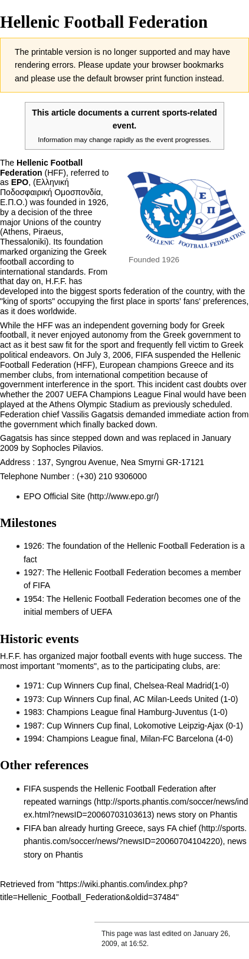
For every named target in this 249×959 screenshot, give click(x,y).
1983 (33, 712)
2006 (122, 355)
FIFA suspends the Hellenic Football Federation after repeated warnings (120, 795)
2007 (54, 394)
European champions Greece (153, 365)
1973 (33, 699)
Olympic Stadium (108, 404)
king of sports (27, 301)
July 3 (97, 355)
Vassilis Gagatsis (92, 414)
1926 (97, 202)
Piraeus (47, 231)
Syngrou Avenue (85, 462)
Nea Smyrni (141, 462)
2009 (9, 448)
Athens (16, 231)
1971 (33, 685)
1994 (33, 738)
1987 (33, 725)
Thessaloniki (23, 241)
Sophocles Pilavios (66, 448)
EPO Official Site (54, 496)
